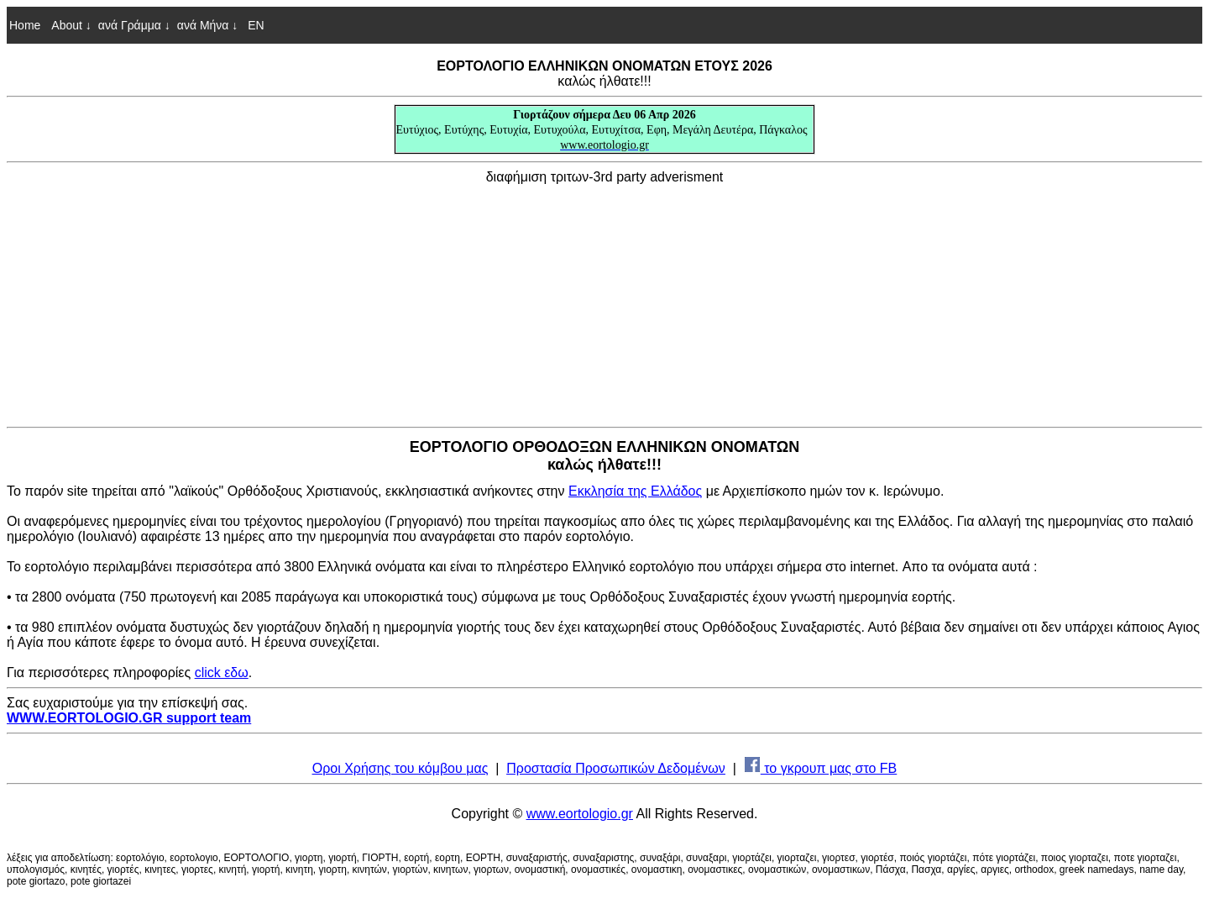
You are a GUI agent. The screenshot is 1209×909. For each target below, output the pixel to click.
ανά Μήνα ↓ (207, 25)
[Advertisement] (605, 302)
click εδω (222, 672)
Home (24, 25)
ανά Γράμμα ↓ (134, 25)
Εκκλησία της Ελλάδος (635, 491)
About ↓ (71, 25)
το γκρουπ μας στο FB (821, 768)
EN (254, 25)
